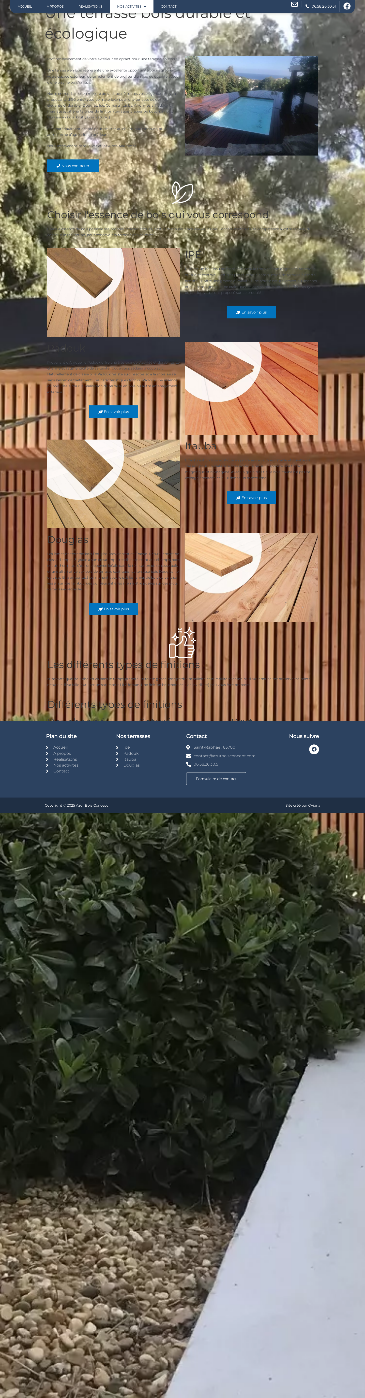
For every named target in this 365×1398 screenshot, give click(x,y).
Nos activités (131, 6)
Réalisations (90, 6)
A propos (55, 6)
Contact (168, 6)
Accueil (25, 6)
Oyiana (314, 805)
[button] (131, 6)
